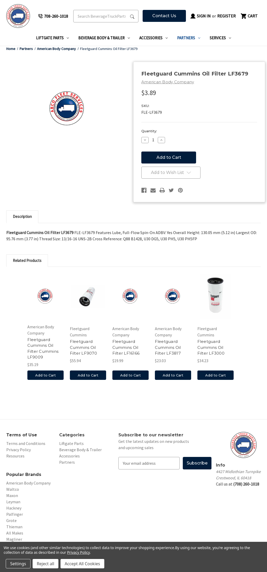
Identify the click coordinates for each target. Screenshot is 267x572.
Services (220, 37)
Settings (18, 564)
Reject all (45, 564)
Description (22, 216)
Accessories (153, 37)
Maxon (12, 495)
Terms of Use (21, 434)
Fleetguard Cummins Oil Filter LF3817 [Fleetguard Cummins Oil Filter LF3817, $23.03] (168, 347)
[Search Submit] (132, 16)
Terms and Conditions (25, 443)
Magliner (14, 539)
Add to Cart (45, 375)
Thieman (14, 526)
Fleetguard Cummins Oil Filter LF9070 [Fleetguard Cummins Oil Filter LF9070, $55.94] (83, 347)
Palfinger (14, 514)
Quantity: (149, 131)
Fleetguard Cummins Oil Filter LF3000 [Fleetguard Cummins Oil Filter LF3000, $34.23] (210, 347)
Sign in (200, 16)
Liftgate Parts (52, 37)
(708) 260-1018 (246, 484)
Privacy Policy (18, 449)
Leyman (13, 501)
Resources (15, 455)
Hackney (13, 508)
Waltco (12, 489)
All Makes (14, 533)
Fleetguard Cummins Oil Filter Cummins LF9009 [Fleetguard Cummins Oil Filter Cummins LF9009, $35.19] (43, 348)
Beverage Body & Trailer (104, 37)
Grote (11, 520)
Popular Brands (23, 474)
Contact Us (164, 15)
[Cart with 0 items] (249, 16)
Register (226, 15)
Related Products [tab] (27, 260)
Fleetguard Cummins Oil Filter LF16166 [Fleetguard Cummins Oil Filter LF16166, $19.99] (126, 347)
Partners (188, 37)
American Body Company (28, 483)
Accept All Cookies (82, 564)
